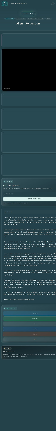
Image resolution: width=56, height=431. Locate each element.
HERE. (33, 300)
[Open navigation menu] (53, 3)
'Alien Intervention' (36, 220)
